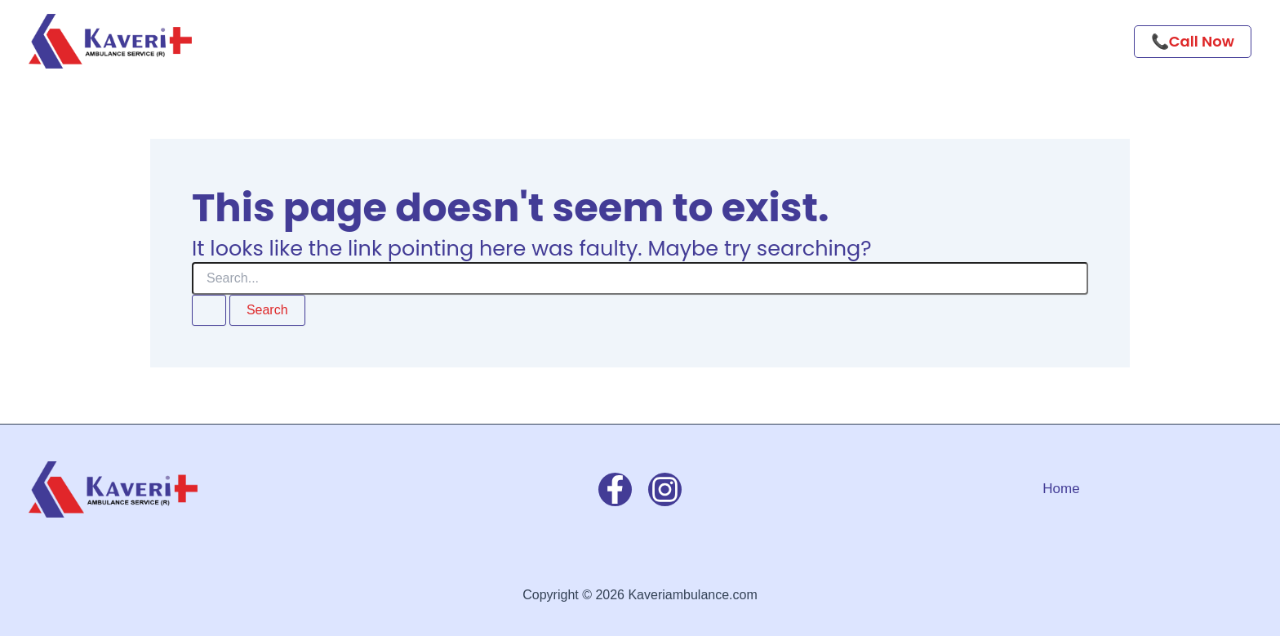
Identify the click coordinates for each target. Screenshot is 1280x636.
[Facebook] (615, 489)
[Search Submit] (209, 310)
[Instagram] (665, 489)
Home (1060, 488)
